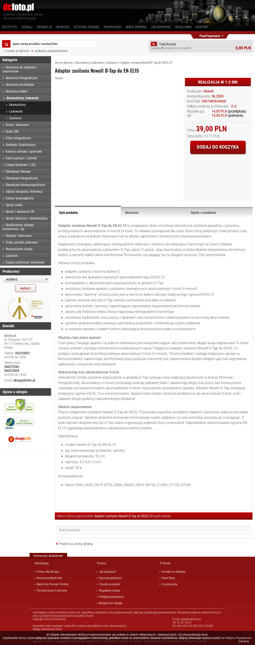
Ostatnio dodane (86, 27)
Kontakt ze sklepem (174, 572)
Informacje (41, 563)
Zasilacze (112, 63)
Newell (59, 78)
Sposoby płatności (110, 578)
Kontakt (202, 27)
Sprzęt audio (14, 205)
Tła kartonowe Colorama (51, 590)
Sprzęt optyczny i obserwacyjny (27, 218)
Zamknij (244, 641)
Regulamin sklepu (109, 590)
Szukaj (27, 27)
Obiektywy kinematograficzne (25, 185)
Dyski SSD (12, 131)
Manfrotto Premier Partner (52, 584)
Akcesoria (131, 213)
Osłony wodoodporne (20, 198)
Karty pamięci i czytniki (21, 158)
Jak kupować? (107, 572)
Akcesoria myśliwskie (20, 85)
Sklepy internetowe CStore (47, 629)
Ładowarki (16, 111)
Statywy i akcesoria (18, 236)
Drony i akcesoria (17, 125)
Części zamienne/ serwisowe (25, 262)
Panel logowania (210, 35)
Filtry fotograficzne (18, 138)
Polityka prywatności (111, 597)
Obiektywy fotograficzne (22, 178)
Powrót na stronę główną (76, 544)
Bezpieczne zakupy (110, 603)
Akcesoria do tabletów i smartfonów (20, 69)
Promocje (44, 27)
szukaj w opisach (17, 51)
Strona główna (64, 63)
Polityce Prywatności (238, 638)
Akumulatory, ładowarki (89, 63)
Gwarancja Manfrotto (49, 578)
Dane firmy (168, 578)
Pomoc (101, 563)
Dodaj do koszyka (218, 147)
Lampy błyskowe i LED (20, 165)
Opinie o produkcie (203, 213)
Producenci (113, 27)
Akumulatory (17, 105)
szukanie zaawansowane (51, 51)
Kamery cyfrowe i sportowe (24, 151)
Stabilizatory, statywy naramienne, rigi (18, 227)
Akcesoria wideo (17, 91)
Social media (169, 584)
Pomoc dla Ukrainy (47, 572)
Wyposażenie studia (19, 249)
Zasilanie (12, 256)
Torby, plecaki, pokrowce (22, 242)
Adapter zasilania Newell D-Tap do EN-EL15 (146, 63)
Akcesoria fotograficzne (21, 78)
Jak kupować (161, 27)
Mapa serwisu (136, 27)
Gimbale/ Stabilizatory (21, 145)
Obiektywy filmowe (18, 172)
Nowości (62, 27)
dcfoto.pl (10, 27)
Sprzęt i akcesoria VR (20, 212)
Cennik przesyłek (109, 584)
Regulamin (183, 27)
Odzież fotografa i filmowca (24, 192)
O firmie (165, 563)
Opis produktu (68, 213)
